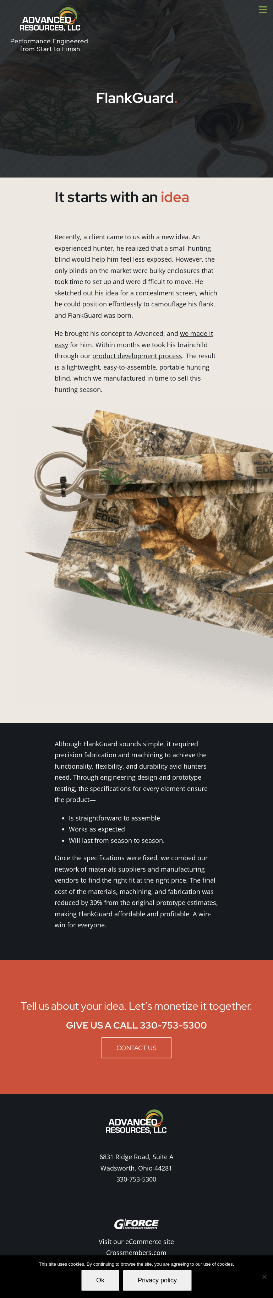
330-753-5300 (136, 1179)
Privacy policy (157, 1280)
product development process (137, 355)
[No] (264, 1276)
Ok (100, 1280)
